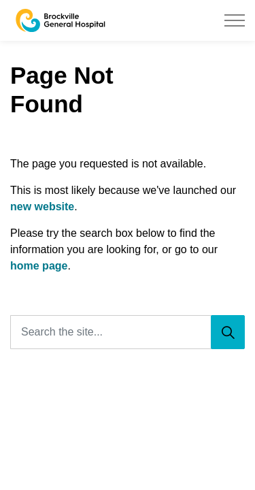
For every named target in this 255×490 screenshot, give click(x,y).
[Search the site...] (127, 332)
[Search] (228, 332)
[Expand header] (234, 20)
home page (38, 266)
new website (42, 206)
